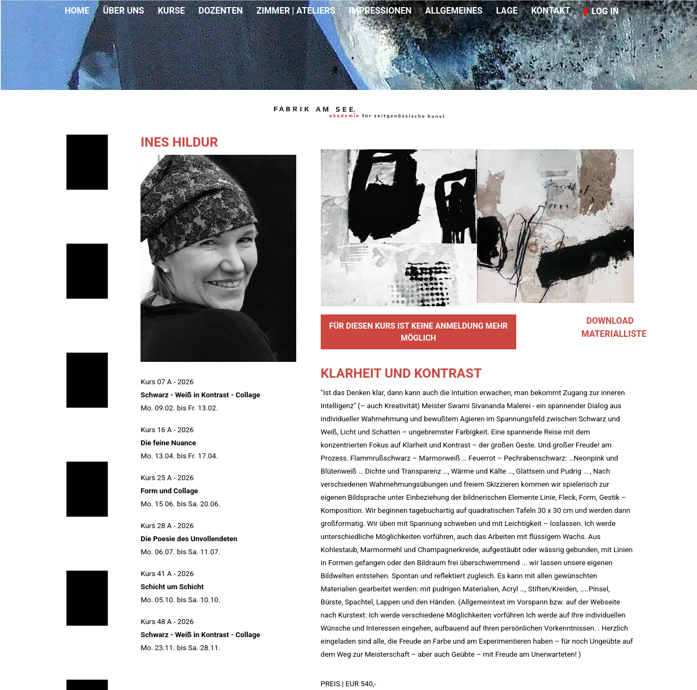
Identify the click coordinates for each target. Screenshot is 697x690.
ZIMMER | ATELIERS (295, 10)
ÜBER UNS (123, 10)
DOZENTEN (220, 10)
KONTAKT (550, 10)
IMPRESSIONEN (380, 10)
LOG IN (601, 11)
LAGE (506, 10)
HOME (77, 10)
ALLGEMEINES (453, 10)
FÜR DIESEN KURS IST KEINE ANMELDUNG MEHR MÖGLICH (418, 332)
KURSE (171, 10)
